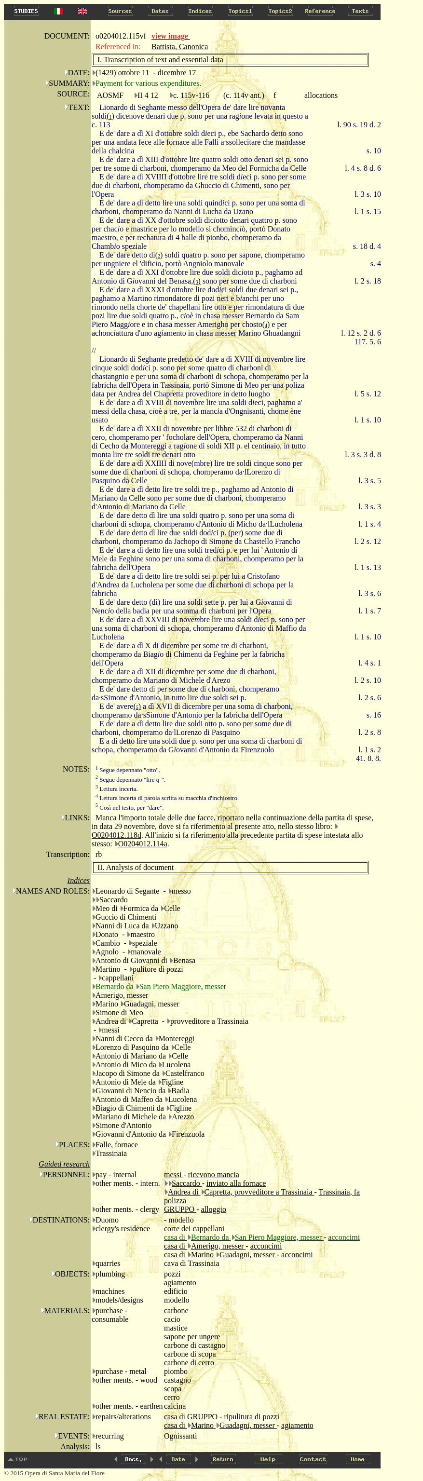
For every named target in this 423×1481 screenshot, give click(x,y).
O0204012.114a (142, 844)
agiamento (297, 1425)
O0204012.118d (116, 835)
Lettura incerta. (117, 788)
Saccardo (187, 1183)
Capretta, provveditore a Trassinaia (259, 1192)
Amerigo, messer (218, 1246)
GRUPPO (180, 1209)
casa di (175, 1246)
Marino (203, 1254)
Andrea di (184, 1192)
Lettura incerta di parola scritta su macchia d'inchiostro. (167, 798)
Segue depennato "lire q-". (130, 779)
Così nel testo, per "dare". (130, 807)
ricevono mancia (213, 1174)
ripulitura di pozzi (251, 1417)
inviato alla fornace (236, 1183)
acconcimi (266, 1246)
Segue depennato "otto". (128, 770)
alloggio (213, 1209)
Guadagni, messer (248, 1254)
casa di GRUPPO (191, 1417)
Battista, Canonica (179, 46)
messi (173, 1174)
